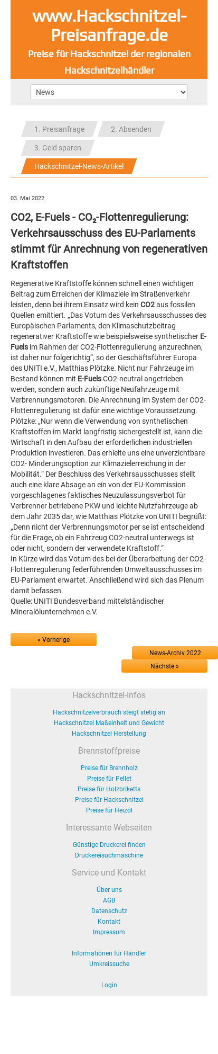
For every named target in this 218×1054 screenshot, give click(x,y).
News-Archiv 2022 (175, 653)
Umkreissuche (109, 964)
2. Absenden (131, 129)
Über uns (109, 890)
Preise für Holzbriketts (109, 789)
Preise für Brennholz (109, 768)
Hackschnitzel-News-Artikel (79, 166)
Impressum (109, 932)
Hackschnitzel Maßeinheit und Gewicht (109, 723)
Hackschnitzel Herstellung (109, 733)
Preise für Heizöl (109, 810)
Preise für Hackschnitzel (109, 799)
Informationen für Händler (109, 953)
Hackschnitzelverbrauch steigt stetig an (109, 712)
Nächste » (164, 666)
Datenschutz (109, 911)
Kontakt (109, 921)
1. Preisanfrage (59, 129)
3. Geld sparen (57, 148)
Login (109, 985)
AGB (109, 900)
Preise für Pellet (109, 778)
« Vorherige (53, 640)
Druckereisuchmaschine (109, 855)
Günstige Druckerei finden (109, 844)
